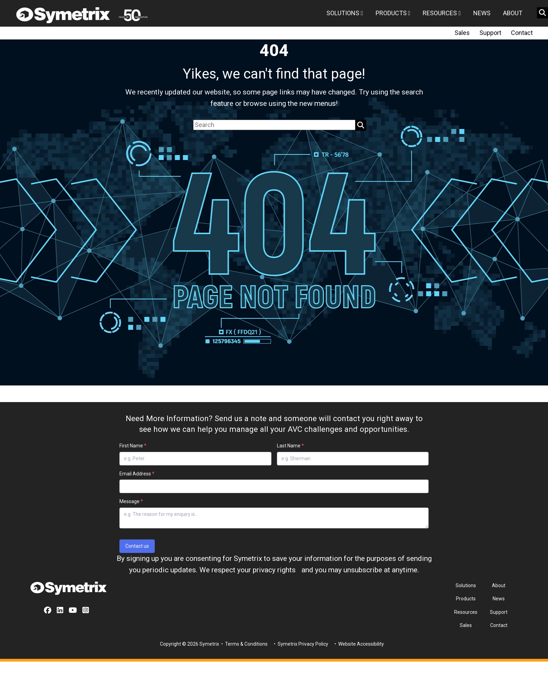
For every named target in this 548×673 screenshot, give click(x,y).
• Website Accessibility (358, 644)
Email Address (136, 473)
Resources (442, 13)
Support (490, 32)
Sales (462, 32)
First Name (132, 445)
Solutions (344, 13)
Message (131, 501)
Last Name (290, 445)
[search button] (542, 12)
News (482, 13)
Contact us (137, 546)
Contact (522, 32)
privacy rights (274, 570)
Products (393, 13)
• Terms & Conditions (244, 644)
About (512, 13)
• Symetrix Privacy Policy (300, 644)
